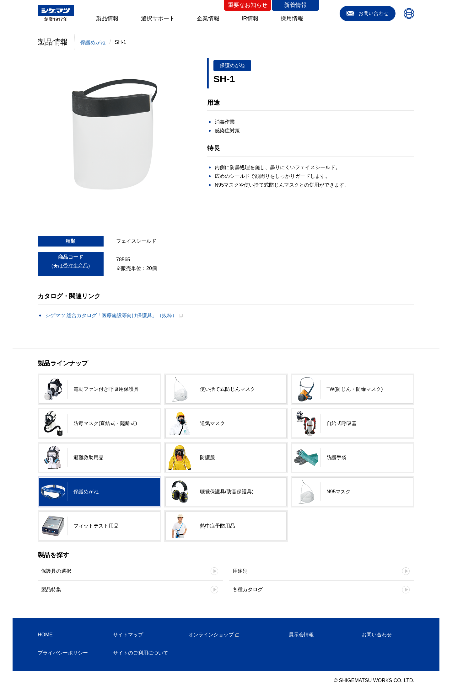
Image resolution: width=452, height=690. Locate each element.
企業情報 (208, 18)
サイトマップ (128, 634)
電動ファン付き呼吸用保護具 (106, 389)
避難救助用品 (88, 457)
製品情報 (107, 18)
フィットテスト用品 (96, 525)
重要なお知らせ (247, 5)
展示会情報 (301, 634)
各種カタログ (248, 589)
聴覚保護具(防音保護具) (227, 491)
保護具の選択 (56, 571)
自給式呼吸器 (341, 423)
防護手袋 (336, 457)
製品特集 (51, 589)
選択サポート (158, 18)
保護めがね (92, 42)
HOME (45, 634)
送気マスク (212, 423)
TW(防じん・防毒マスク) (354, 389)
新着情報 (295, 5)
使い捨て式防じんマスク (227, 389)
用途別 (240, 571)
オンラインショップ (211, 634)
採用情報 (292, 18)
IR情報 (250, 18)
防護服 (207, 457)
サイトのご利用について (140, 653)
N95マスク (338, 491)
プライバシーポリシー (63, 653)
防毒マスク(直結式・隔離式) (105, 423)
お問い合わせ (377, 634)
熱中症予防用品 (217, 525)
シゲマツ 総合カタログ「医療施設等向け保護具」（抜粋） (111, 315)
